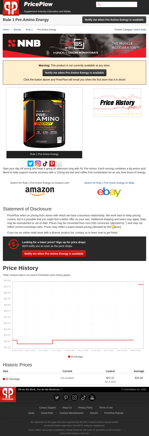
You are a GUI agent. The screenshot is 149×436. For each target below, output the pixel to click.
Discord (94, 412)
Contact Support (47, 406)
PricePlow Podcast (113, 412)
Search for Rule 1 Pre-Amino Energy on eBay (109, 181)
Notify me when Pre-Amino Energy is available (114, 19)
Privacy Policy (85, 406)
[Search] (116, 4)
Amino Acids (140, 29)
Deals (31, 412)
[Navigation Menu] (142, 5)
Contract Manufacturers (71, 412)
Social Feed (47, 412)
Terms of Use (106, 406)
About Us (67, 406)
